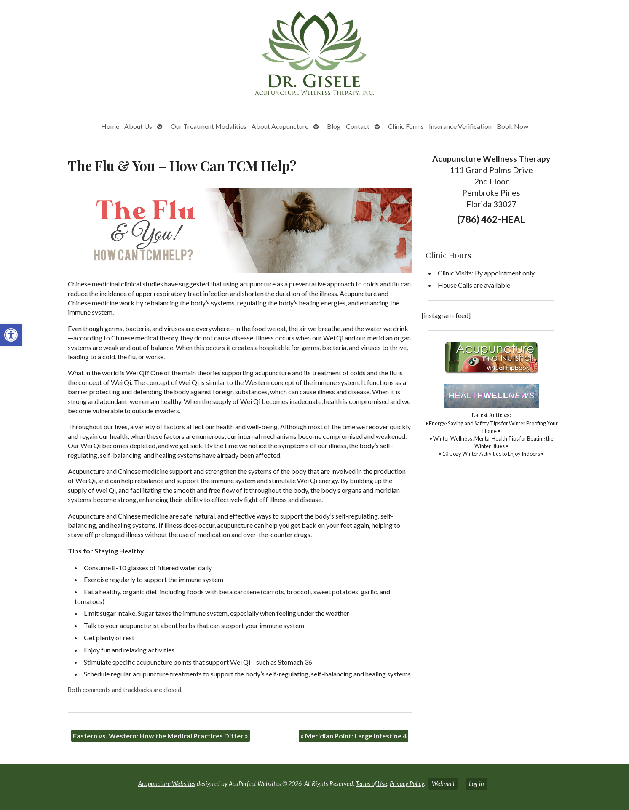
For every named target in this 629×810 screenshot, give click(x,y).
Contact (357, 126)
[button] (11, 335)
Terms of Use (371, 783)
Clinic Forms (406, 126)
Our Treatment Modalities (208, 126)
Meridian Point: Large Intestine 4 (353, 736)
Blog (334, 126)
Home (110, 126)
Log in (476, 783)
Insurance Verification (460, 126)
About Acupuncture (280, 126)
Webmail (443, 783)
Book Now (512, 126)
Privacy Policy (407, 783)
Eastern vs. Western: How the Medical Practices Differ (160, 736)
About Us (138, 126)
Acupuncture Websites (166, 783)
